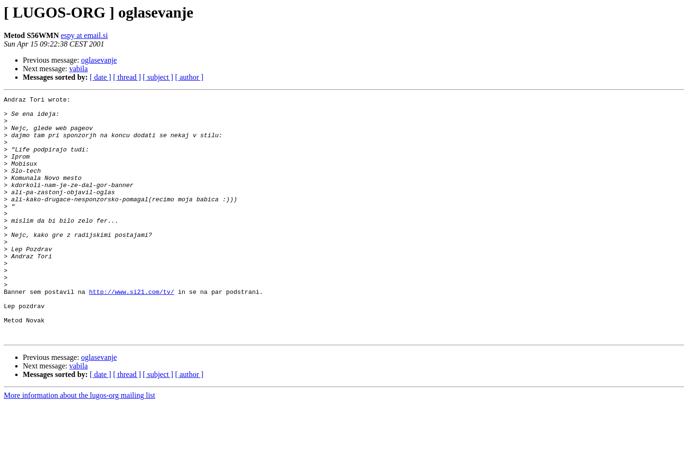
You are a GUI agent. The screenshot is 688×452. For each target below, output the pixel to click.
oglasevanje (99, 60)
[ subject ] (158, 77)
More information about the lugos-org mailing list (79, 444)
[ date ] (100, 77)
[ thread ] (127, 77)
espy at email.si (84, 35)
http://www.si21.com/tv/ (131, 331)
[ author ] (189, 77)
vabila (78, 69)
